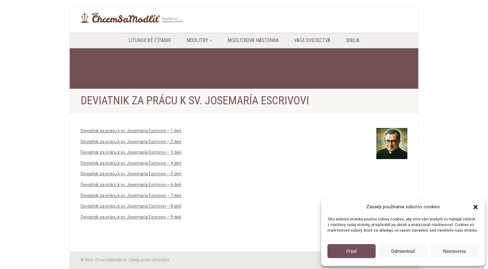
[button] (475, 207)
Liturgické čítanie (150, 40)
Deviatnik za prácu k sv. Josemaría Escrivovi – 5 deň (131, 173)
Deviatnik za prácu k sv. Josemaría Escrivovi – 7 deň (131, 195)
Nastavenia (454, 251)
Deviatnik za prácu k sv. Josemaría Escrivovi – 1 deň (131, 130)
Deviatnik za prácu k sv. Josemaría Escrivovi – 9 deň (131, 217)
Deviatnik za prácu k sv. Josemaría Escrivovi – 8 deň (131, 206)
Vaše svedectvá (312, 40)
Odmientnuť (403, 251)
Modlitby (199, 40)
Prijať (351, 251)
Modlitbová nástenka (253, 40)
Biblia (352, 40)
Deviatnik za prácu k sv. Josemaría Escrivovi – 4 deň (131, 163)
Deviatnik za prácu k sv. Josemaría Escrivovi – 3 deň (131, 152)
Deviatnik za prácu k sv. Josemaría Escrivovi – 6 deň (131, 184)
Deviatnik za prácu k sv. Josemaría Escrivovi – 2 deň (131, 141)
